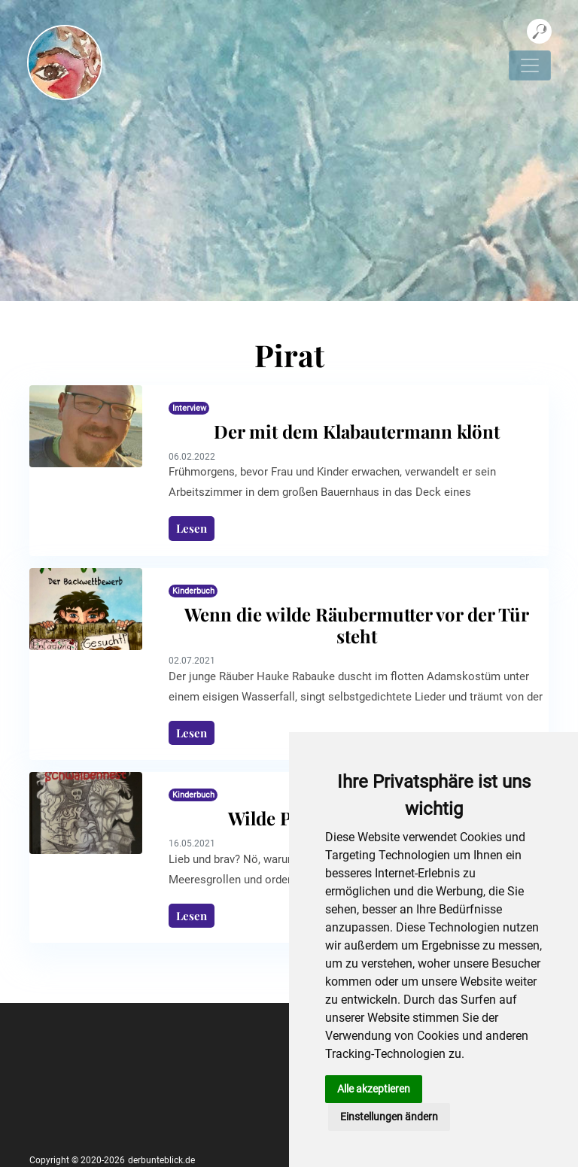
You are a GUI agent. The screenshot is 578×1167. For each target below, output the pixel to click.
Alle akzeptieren (373, 1089)
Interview (189, 408)
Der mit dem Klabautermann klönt (357, 431)
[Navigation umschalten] (530, 65)
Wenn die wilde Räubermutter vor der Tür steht (356, 625)
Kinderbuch (193, 591)
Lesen (191, 528)
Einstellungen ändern (389, 1117)
